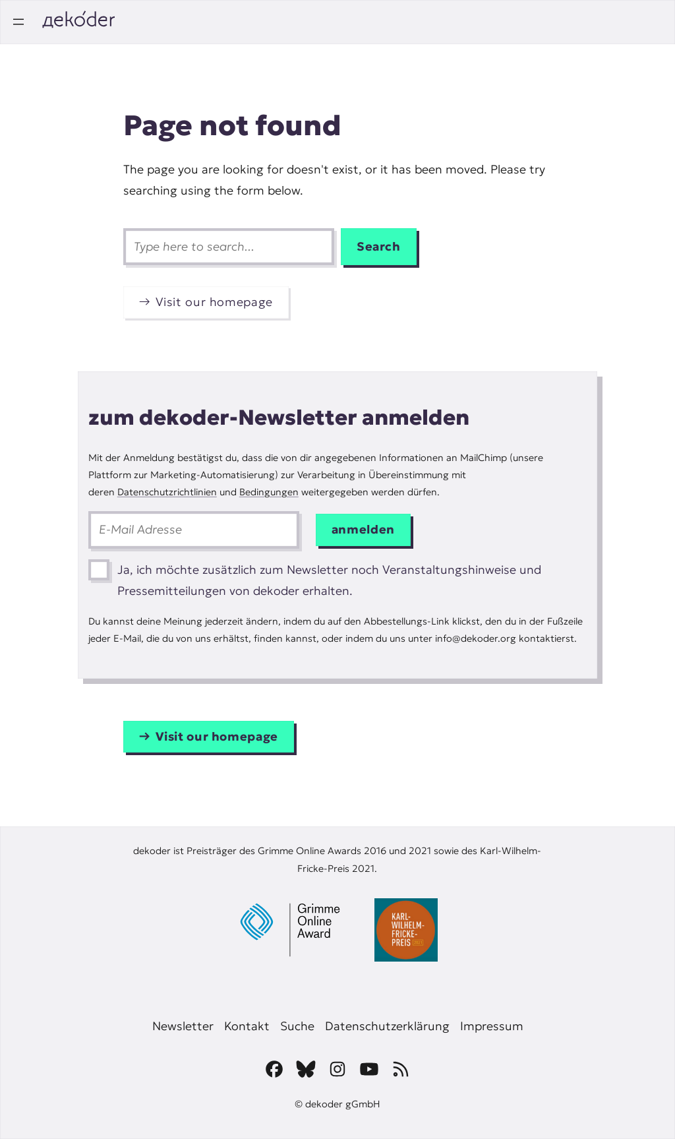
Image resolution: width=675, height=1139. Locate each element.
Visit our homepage (214, 301)
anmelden (363, 529)
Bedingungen (269, 492)
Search (379, 246)
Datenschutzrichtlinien (167, 492)
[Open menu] (18, 22)
